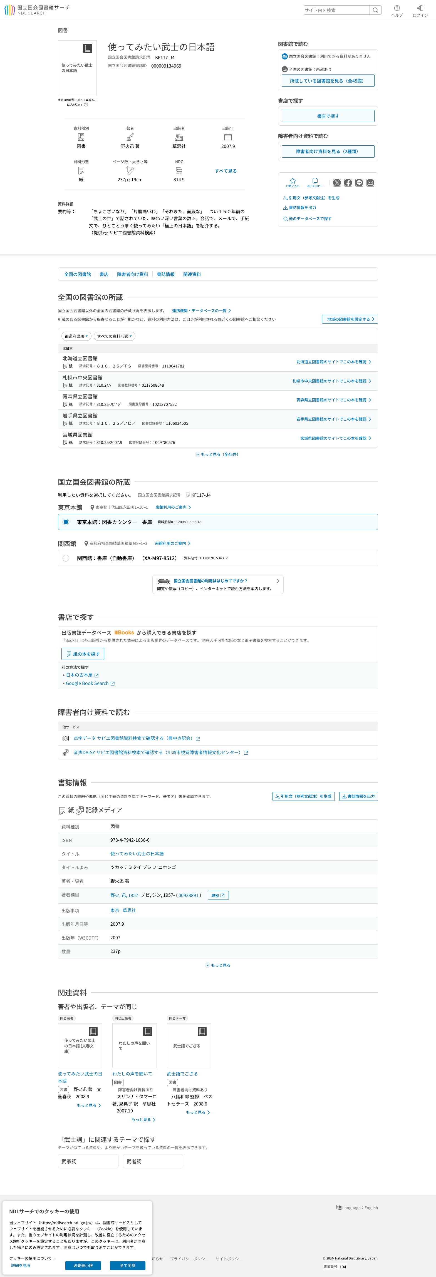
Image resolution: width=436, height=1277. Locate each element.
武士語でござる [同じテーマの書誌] (182, 1073)
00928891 (189, 895)
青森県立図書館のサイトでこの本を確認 (334, 400)
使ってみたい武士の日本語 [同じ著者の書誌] (80, 1077)
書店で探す (328, 116)
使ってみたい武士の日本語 (137, 853)
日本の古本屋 (82, 674)
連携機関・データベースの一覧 (202, 310)
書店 (104, 274)
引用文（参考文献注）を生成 (311, 198)
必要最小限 (83, 1265)
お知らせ (155, 1258)
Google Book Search (90, 683)
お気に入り (293, 182)
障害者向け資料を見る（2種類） (328, 151)
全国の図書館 (77, 274)
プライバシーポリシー (189, 1258)
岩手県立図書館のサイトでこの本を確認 (334, 419)
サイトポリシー (229, 1258)
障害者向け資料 (132, 274)
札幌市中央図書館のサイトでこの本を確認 (333, 381)
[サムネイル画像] (81, 1045)
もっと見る (90, 1105)
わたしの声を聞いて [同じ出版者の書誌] (132, 1073)
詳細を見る (21, 1265)
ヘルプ (397, 10)
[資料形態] (114, 336)
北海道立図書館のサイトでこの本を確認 (334, 362)
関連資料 (192, 274)
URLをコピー (315, 182)
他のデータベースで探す (307, 219)
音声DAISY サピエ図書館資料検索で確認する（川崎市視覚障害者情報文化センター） (161, 752)
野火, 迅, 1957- (125, 895)
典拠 (218, 895)
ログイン (420, 10)
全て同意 (127, 1265)
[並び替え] (76, 336)
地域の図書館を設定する (351, 319)
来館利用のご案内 (174, 507)
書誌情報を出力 (299, 207)
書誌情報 (166, 274)
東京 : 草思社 (123, 910)
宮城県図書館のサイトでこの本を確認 (336, 438)
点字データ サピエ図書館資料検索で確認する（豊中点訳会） (137, 738)
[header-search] (343, 10)
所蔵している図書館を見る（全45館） (328, 80)
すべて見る (226, 170)
